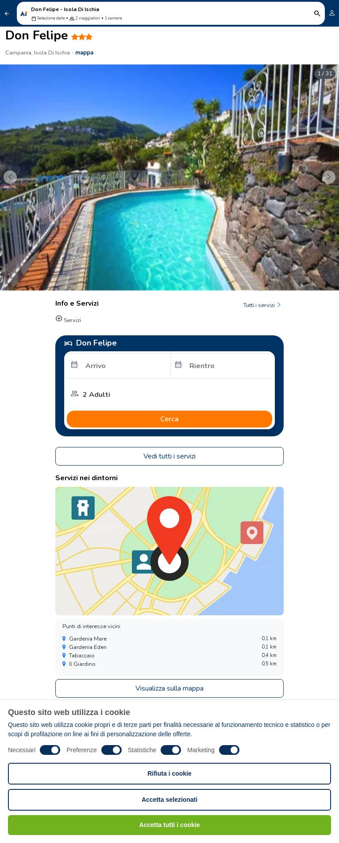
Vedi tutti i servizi (169, 456)
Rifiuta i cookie (169, 773)
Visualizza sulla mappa (169, 688)
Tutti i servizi (262, 305)
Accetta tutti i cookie (169, 824)
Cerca (169, 419)
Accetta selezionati (169, 799)
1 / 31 (324, 74)
